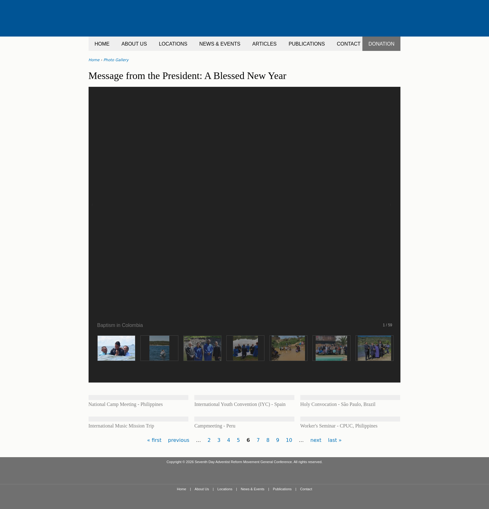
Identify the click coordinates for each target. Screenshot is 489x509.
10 (289, 440)
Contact (306, 489)
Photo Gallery (115, 60)
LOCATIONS (173, 44)
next (315, 440)
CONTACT (349, 44)
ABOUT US (134, 44)
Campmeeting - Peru (214, 425)
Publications (282, 489)
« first (154, 440)
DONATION (382, 44)
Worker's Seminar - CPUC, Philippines (339, 425)
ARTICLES (264, 44)
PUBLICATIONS (306, 44)
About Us (202, 489)
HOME (101, 44)
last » (335, 440)
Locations (224, 489)
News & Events (252, 489)
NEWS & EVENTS (219, 44)
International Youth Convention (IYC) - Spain (239, 404)
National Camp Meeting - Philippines (126, 404)
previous (178, 440)
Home (94, 60)
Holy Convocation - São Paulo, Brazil (337, 404)
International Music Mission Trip (121, 425)
